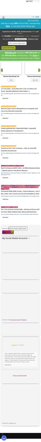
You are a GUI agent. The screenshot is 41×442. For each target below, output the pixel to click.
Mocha (11, 80)
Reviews (24, 320)
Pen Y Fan (18, 166)
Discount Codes (15, 320)
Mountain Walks (34, 187)
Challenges (13, 166)
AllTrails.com (10, 52)
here (35, 55)
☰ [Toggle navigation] (3, 17)
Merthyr (28, 187)
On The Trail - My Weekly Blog (8, 86)
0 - (35, 17)
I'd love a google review (20, 375)
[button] (39, 70)
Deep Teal (35, 80)
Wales (22, 166)
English (29, 1)
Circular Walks (8, 187)
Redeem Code (33, 39)
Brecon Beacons (5, 166)
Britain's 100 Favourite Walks (17, 185)
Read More (5, 98)
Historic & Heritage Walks (19, 187)
